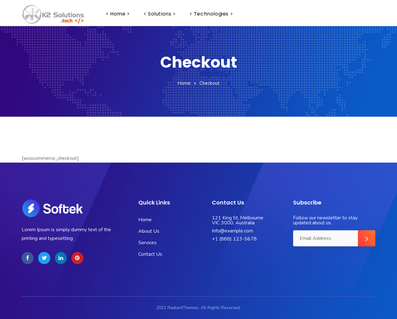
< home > (118, 13)
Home (184, 83)
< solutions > (160, 13)
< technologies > (211, 13)
